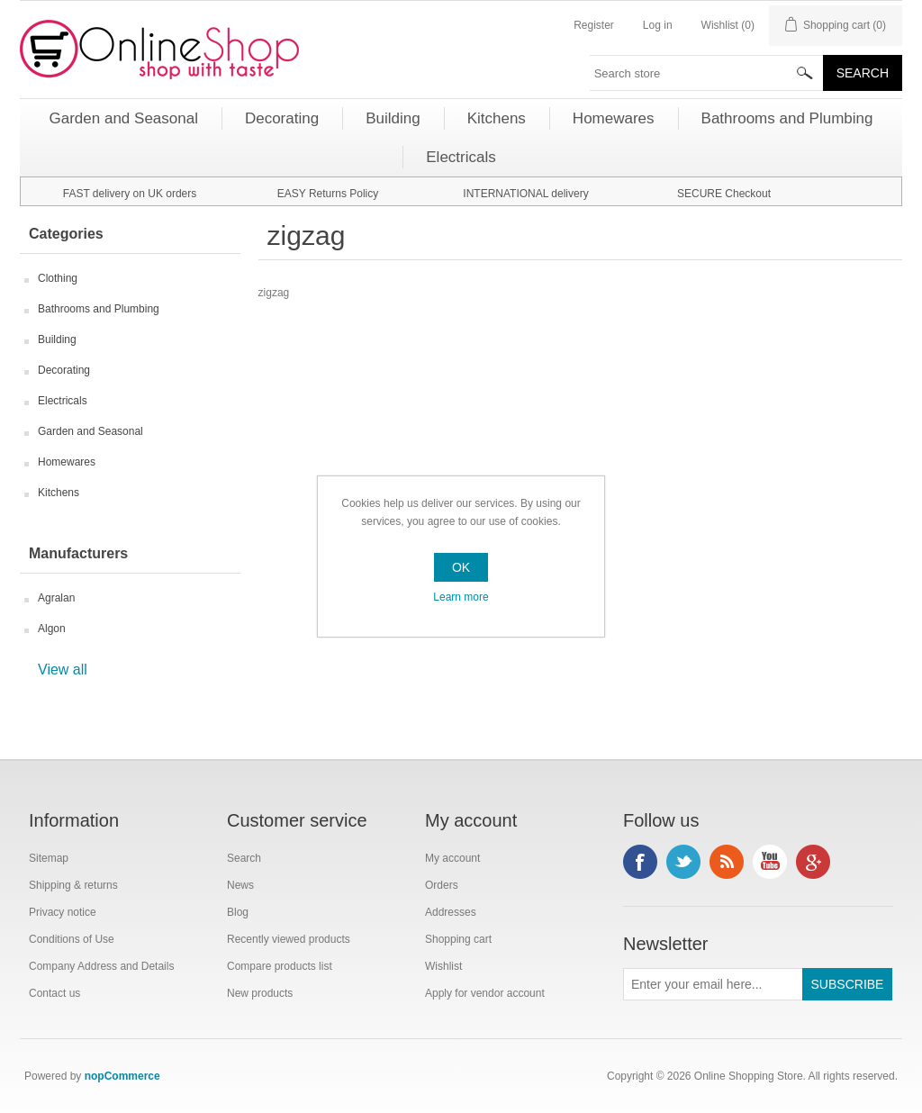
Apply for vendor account (485, 993)
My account (452, 858)
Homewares (66, 462)
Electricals (62, 400)
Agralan (56, 598)
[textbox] (707, 73)
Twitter (683, 862)
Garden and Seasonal (90, 431)
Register (594, 25)
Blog (238, 912)
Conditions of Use (71, 939)
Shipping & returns (73, 885)
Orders (441, 885)
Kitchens (58, 492)
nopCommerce (122, 1076)
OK (461, 567)
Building (57, 339)
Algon (52, 628)
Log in (658, 25)
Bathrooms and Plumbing (98, 309)
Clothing (57, 278)
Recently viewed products (288, 939)
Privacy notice (62, 912)
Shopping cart (458, 939)
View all (62, 669)
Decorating (64, 370)
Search (244, 858)
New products (260, 993)
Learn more (460, 597)
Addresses (450, 912)
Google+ (813, 862)
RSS (727, 862)
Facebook (640, 862)
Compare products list (279, 966)
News (240, 885)
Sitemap (48, 858)
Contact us (54, 993)
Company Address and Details (101, 966)
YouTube (770, 862)
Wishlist (443, 966)
